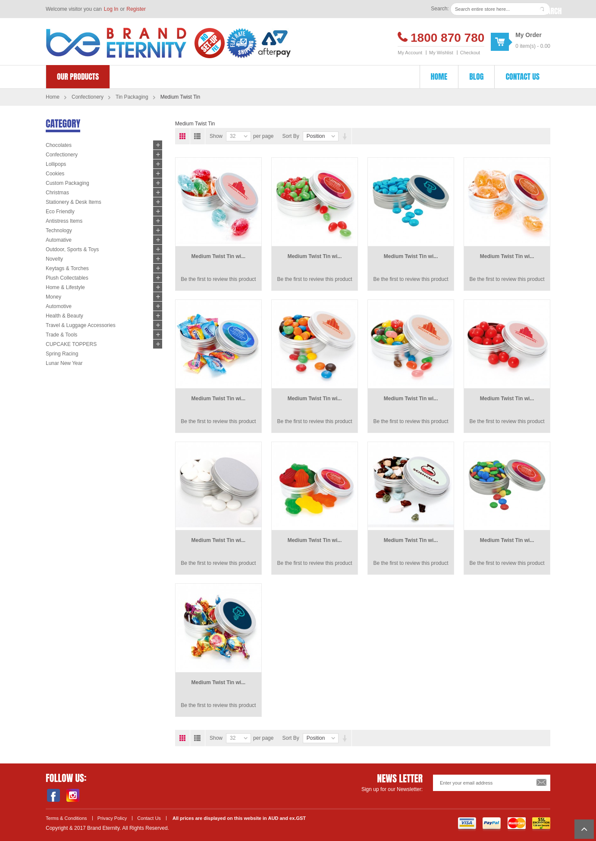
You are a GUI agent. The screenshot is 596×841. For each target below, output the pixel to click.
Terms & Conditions (66, 818)
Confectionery (88, 97)
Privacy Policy (112, 818)
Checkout (470, 52)
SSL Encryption (541, 824)
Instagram (72, 795)
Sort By (290, 136)
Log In (111, 9)
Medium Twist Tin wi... (218, 256)
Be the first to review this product (218, 279)
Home (53, 97)
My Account (410, 52)
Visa (467, 824)
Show (216, 136)
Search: (440, 9)
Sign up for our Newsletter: (392, 789)
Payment (492, 824)
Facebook (53, 795)
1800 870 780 (447, 37)
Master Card (517, 824)
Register (136, 9)
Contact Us (149, 818)
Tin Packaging (132, 97)
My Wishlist (441, 52)
